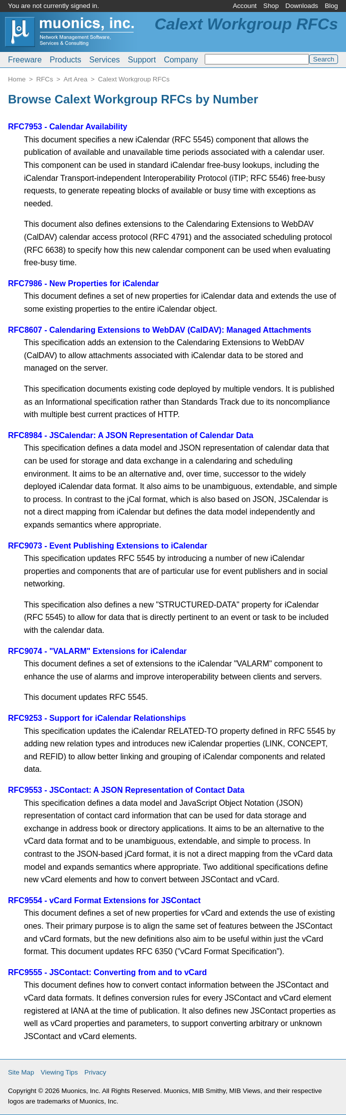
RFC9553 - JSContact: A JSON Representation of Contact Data (126, 790)
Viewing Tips (59, 1072)
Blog (331, 5)
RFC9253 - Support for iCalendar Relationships (97, 718)
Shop (271, 5)
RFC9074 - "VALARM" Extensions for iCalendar (97, 651)
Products (65, 59)
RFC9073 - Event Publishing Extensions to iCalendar (107, 546)
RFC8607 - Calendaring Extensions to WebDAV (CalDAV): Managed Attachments (160, 330)
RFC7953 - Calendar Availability (67, 126)
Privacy (95, 1072)
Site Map (21, 1072)
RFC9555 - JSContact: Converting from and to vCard (107, 972)
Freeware (25, 59)
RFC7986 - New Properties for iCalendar (83, 283)
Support (142, 59)
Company (181, 59)
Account (245, 5)
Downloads (302, 5)
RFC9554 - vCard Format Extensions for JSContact (104, 900)
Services (104, 59)
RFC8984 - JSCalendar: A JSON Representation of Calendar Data (130, 435)
